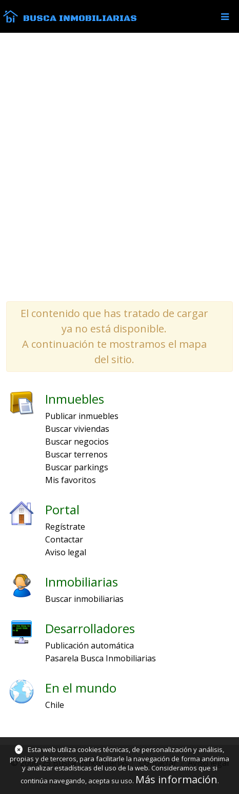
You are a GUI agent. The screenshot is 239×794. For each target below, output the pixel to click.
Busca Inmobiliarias (80, 18)
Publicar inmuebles (81, 416)
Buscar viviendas (77, 428)
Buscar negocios (77, 441)
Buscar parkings (76, 467)
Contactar (64, 539)
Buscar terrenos (76, 454)
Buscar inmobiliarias (84, 598)
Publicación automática (89, 645)
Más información (176, 779)
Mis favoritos (70, 480)
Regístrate (65, 526)
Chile (54, 705)
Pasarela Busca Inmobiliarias (100, 658)
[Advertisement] (119, 166)
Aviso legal (65, 552)
